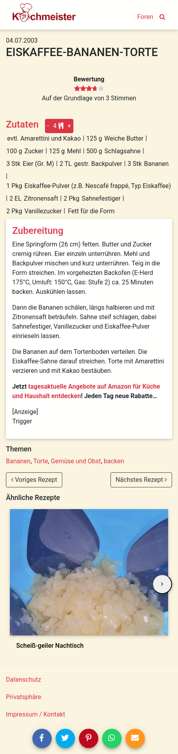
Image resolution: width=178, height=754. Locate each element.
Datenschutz (23, 679)
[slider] (89, 89)
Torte (40, 461)
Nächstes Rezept (141, 479)
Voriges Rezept (34, 479)
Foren (145, 17)
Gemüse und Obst (76, 461)
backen (114, 461)
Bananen (18, 461)
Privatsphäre (23, 697)
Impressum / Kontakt (35, 714)
